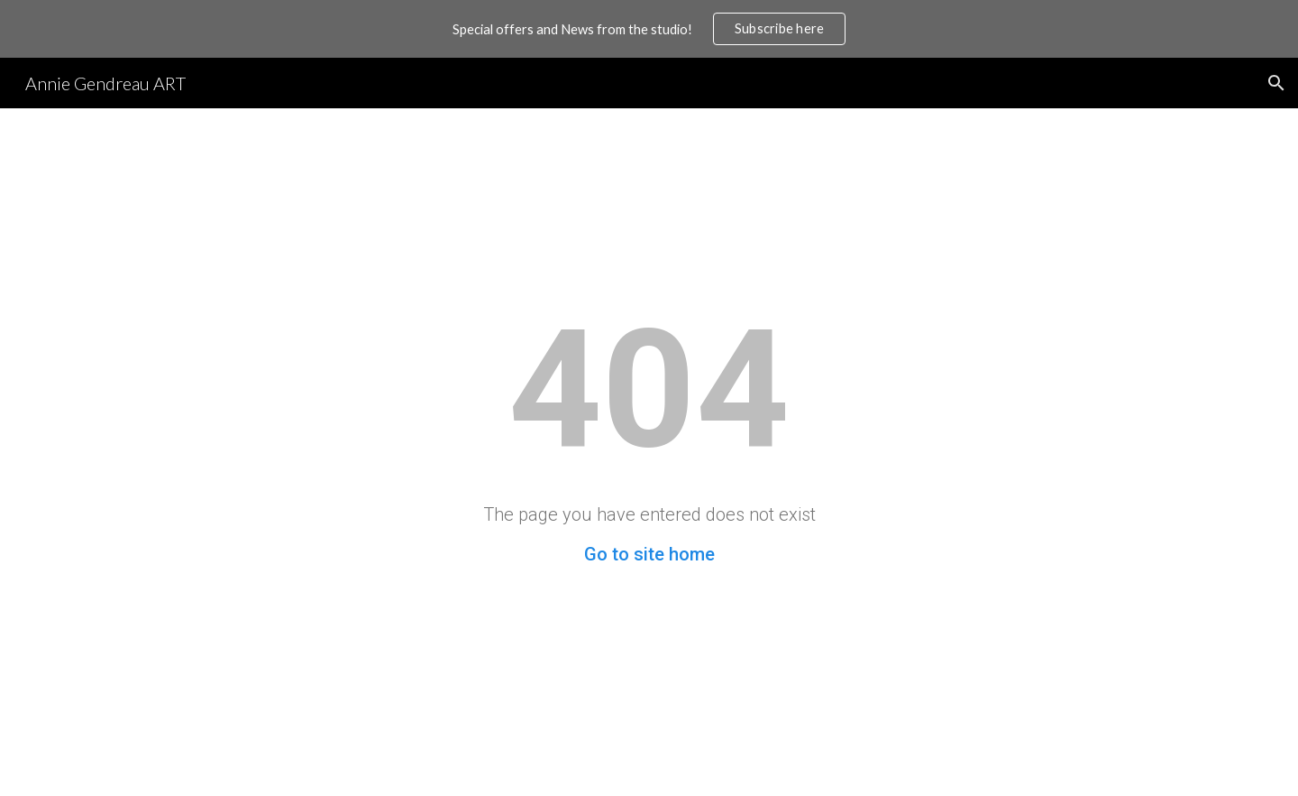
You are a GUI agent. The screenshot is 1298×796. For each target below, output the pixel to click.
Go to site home (649, 554)
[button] (1276, 83)
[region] (649, 29)
